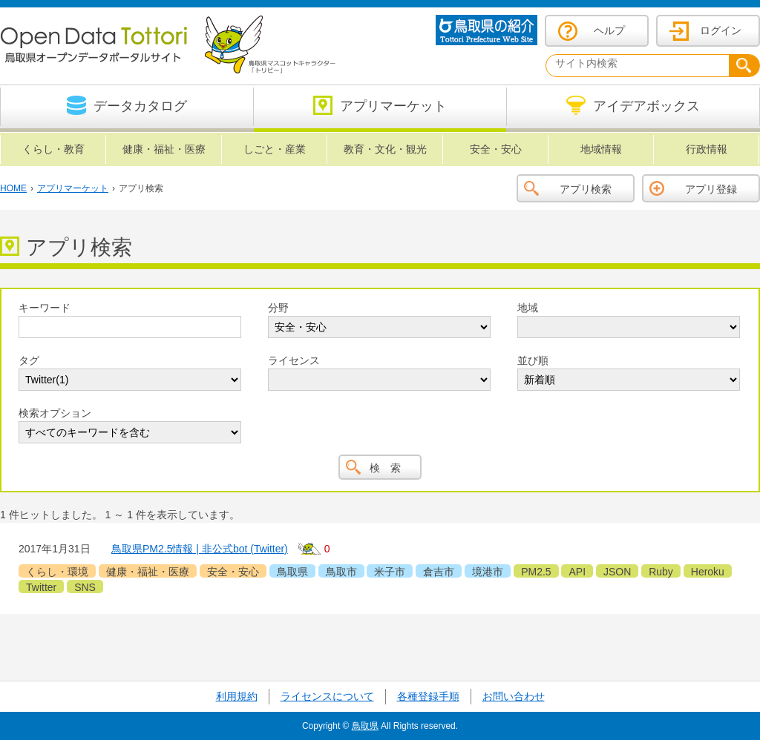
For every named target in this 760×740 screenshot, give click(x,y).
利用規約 (237, 696)
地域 (527, 308)
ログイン (720, 30)
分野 (278, 308)
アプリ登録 (711, 189)
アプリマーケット (72, 188)
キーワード (45, 308)
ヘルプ (609, 30)
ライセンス (294, 360)
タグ (29, 360)
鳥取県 (365, 726)
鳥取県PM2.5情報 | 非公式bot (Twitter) (199, 549)
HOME (13, 188)
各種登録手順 (428, 696)
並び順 (532, 360)
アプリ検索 (586, 189)
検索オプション (55, 413)
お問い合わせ (513, 696)
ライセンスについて (327, 696)
